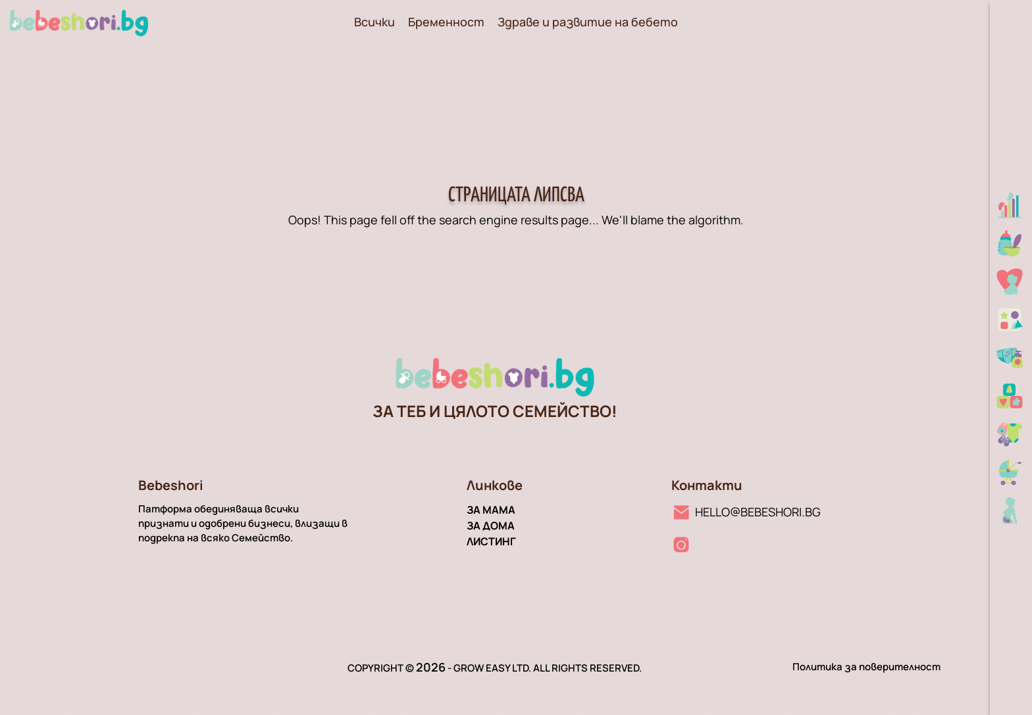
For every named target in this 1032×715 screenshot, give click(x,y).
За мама (491, 510)
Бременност (446, 22)
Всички (374, 22)
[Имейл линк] (746, 512)
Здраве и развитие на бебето (588, 22)
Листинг (491, 541)
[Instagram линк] (681, 545)
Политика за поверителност (866, 667)
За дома (491, 525)
